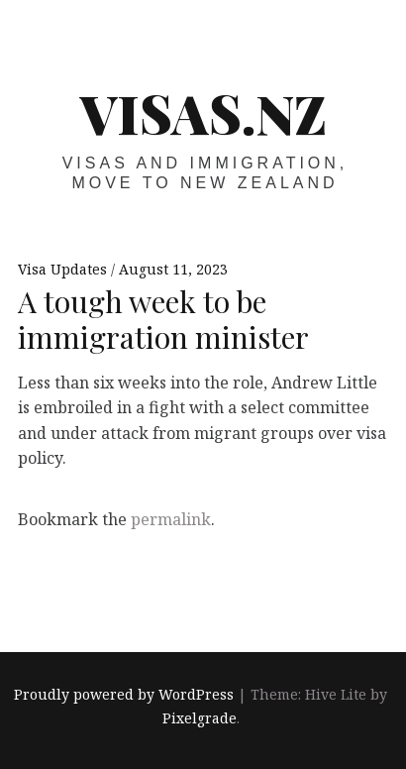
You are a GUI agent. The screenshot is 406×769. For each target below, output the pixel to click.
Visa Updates (64, 269)
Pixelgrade (199, 718)
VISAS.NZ (203, 113)
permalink (171, 519)
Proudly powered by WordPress (124, 694)
